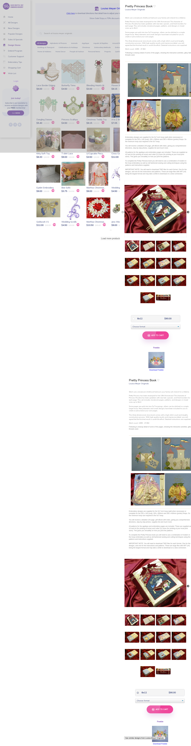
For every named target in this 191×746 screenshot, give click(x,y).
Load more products (110, 238)
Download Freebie (156, 370)
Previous (122, 212)
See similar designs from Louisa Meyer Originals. (144, 738)
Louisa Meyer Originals (135, 9)
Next (188, 212)
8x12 (139, 318)
